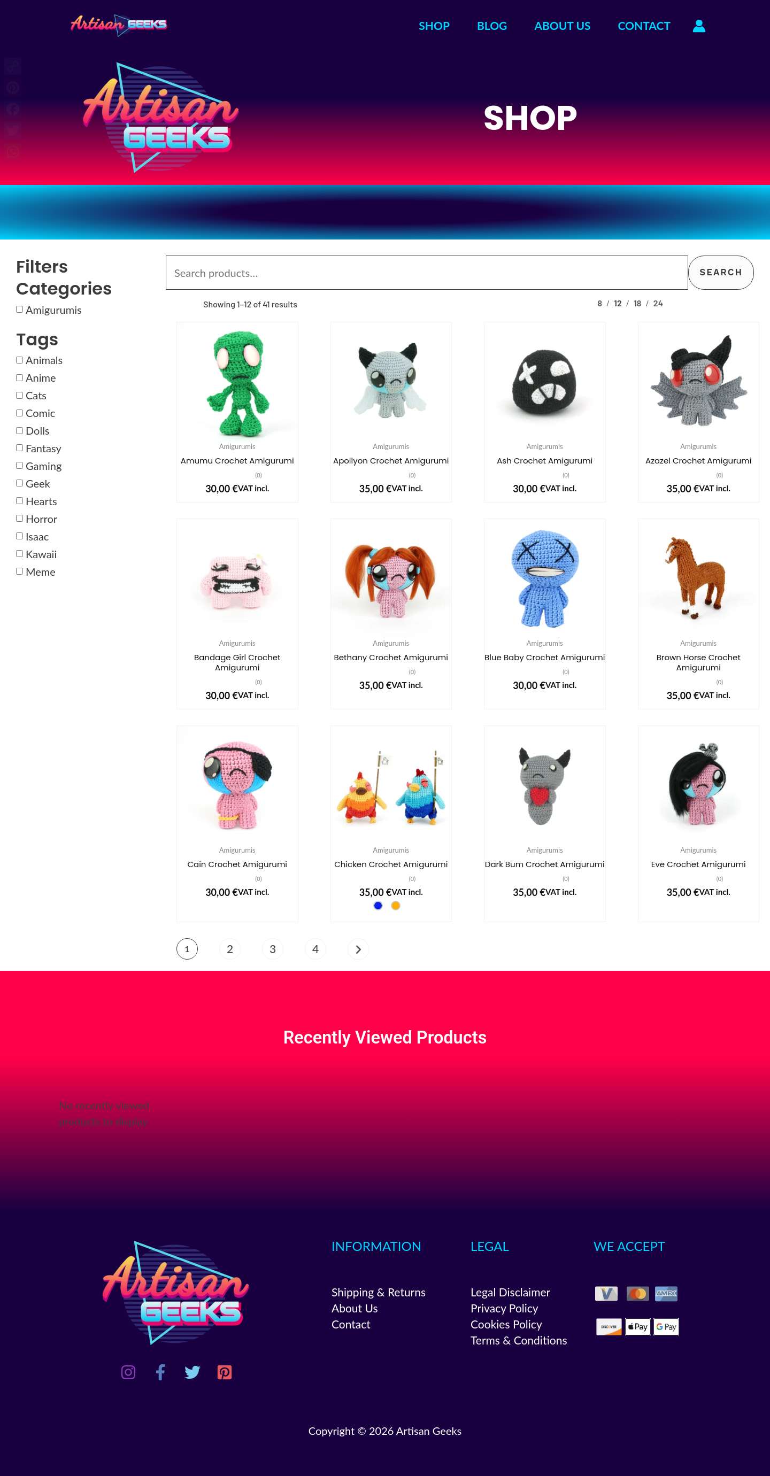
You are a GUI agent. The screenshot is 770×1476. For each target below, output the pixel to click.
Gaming (43, 465)
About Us (355, 1308)
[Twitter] (192, 1372)
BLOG (492, 25)
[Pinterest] (224, 1372)
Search (721, 272)
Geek (38, 483)
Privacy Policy (504, 1308)
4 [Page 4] (315, 948)
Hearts (41, 500)
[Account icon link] (699, 26)
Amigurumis (54, 309)
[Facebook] (160, 1372)
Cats (36, 395)
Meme (41, 571)
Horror (41, 518)
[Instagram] (128, 1372)
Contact (351, 1324)
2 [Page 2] (230, 948)
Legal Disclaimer (510, 1292)
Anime (41, 377)
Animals (44, 359)
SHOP (434, 25)
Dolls (38, 430)
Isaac (37, 536)
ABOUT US (562, 25)
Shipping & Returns (379, 1292)
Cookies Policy (506, 1324)
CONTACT (644, 25)
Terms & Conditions (519, 1340)
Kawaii (41, 553)
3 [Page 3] (273, 948)
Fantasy (43, 448)
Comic (40, 412)
